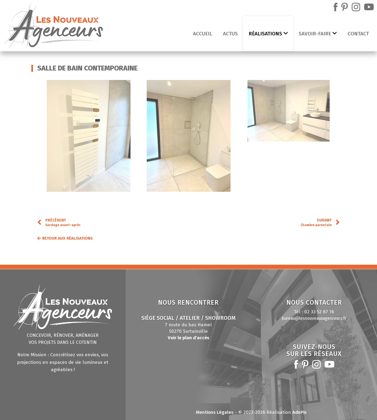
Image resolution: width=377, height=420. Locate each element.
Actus (230, 34)
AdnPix (299, 412)
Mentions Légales (214, 412)
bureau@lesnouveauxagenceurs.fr (314, 318)
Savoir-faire (318, 34)
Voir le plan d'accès (188, 338)
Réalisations (268, 34)
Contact (358, 34)
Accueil (202, 34)
